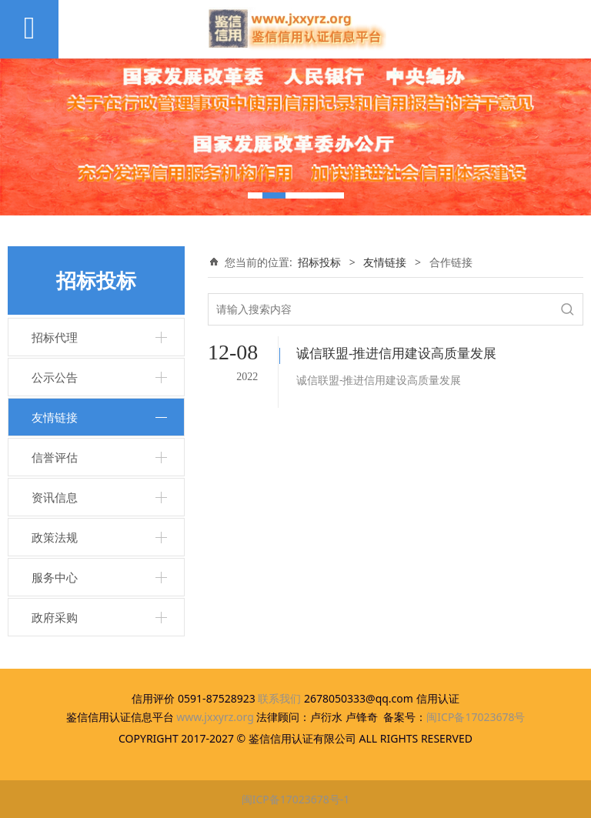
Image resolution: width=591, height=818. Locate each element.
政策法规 (55, 537)
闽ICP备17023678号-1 (296, 799)
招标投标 (319, 262)
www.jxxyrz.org (215, 716)
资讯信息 (55, 497)
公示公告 (55, 377)
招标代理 (55, 337)
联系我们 (279, 698)
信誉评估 (55, 457)
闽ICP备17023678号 (475, 716)
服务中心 (55, 577)
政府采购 (55, 617)
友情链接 (55, 417)
